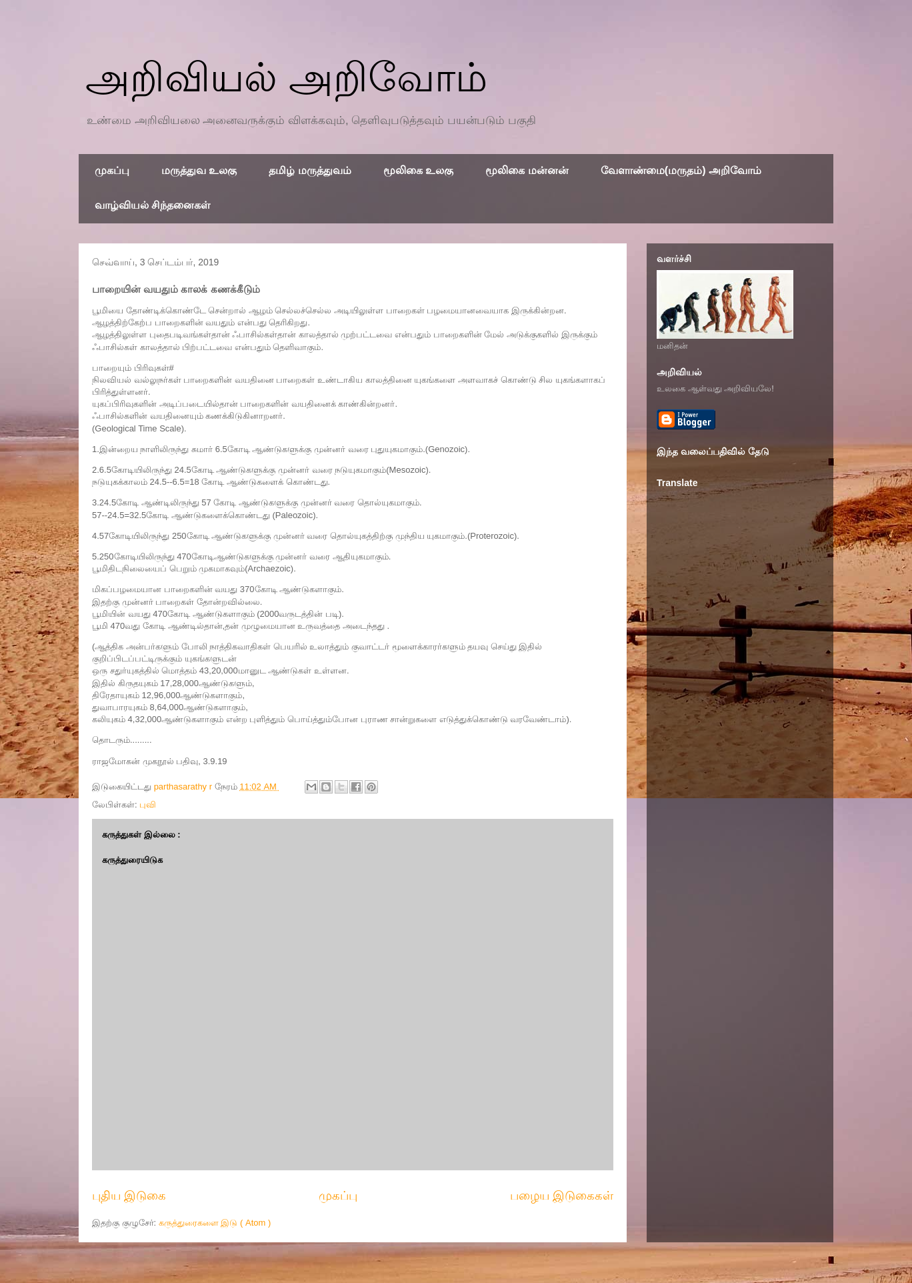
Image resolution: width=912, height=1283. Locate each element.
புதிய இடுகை (129, 1195)
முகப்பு (112, 170)
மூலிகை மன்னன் (526, 170)
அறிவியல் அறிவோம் (286, 77)
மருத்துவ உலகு (199, 170)
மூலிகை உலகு (418, 170)
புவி (147, 805)
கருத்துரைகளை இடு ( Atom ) (215, 1223)
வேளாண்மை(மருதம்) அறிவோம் (681, 170)
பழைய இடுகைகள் (561, 1195)
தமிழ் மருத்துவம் (310, 170)
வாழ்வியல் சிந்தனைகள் (152, 205)
